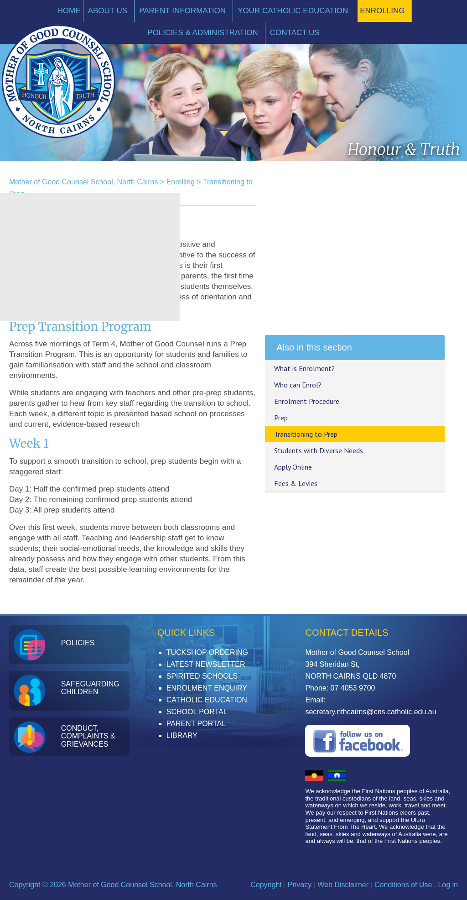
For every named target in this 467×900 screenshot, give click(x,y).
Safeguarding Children (90, 688)
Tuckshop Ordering (207, 652)
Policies (78, 643)
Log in (448, 885)
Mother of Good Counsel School (58, 81)
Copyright (265, 885)
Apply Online (293, 466)
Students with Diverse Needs (318, 450)
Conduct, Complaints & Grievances (88, 736)
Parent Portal (196, 723)
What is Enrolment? (304, 368)
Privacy (299, 885)
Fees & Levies (295, 483)
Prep (281, 417)
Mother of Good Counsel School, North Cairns (83, 182)
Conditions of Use (403, 885)
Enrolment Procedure (306, 401)
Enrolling (180, 182)
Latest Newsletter (205, 664)
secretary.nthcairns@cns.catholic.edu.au (370, 712)
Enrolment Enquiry (206, 688)
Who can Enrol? (298, 384)
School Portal (197, 712)
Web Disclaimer (342, 885)
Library (181, 735)
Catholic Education (206, 700)
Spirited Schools (202, 676)
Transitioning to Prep (305, 434)
